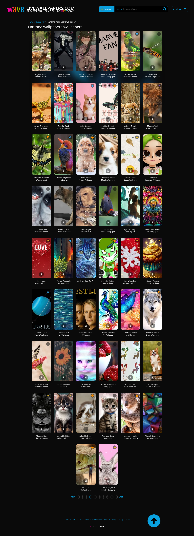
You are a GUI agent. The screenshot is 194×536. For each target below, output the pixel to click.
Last (121, 497)
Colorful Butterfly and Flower (130, 333)
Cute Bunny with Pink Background (108, 488)
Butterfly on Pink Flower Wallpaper (41, 385)
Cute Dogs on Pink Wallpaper (86, 127)
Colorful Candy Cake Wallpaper (63, 127)
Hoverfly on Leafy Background (152, 75)
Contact (68, 519)
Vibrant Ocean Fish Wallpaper (63, 333)
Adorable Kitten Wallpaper (108, 437)
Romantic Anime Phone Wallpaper (86, 75)
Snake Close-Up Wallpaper (86, 488)
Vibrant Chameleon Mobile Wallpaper (41, 127)
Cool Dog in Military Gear (86, 230)
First (73, 497)
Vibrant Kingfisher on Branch (64, 178)
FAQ (120, 519)
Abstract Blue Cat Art (85, 281)
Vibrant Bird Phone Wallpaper (108, 230)
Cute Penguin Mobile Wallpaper (41, 230)
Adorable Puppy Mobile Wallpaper (108, 178)
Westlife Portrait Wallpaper (85, 333)
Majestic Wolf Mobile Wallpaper (64, 230)
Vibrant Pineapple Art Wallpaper (64, 282)
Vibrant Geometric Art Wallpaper (152, 437)
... (116, 497)
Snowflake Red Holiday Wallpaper (130, 282)
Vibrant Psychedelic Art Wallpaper (152, 230)
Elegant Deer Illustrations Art (130, 385)
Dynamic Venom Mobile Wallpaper (64, 75)
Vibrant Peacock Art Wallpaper (108, 333)
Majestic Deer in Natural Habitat (41, 75)
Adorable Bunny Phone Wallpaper (86, 437)
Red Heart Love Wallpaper (41, 282)
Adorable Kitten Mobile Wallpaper (64, 437)
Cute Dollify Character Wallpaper (153, 178)
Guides (127, 519)
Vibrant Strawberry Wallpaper (108, 385)
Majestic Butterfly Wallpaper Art (41, 178)
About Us (77, 519)
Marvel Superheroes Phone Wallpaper (108, 75)
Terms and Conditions (92, 519)
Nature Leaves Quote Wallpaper (130, 178)
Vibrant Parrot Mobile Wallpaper (130, 75)
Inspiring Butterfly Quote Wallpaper (108, 127)
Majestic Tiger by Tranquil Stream (130, 127)
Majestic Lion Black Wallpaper (41, 437)
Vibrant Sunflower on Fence (64, 385)
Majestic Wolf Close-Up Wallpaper (153, 127)
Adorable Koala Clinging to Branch (130, 437)
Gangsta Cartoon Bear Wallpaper (108, 282)
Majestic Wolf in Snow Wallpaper (152, 333)
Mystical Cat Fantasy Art (86, 385)
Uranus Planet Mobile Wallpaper (41, 333)
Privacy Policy (110, 519)
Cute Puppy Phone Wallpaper (86, 178)
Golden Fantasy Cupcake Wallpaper (152, 282)
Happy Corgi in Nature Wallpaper (153, 385)
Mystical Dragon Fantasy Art (130, 230)
